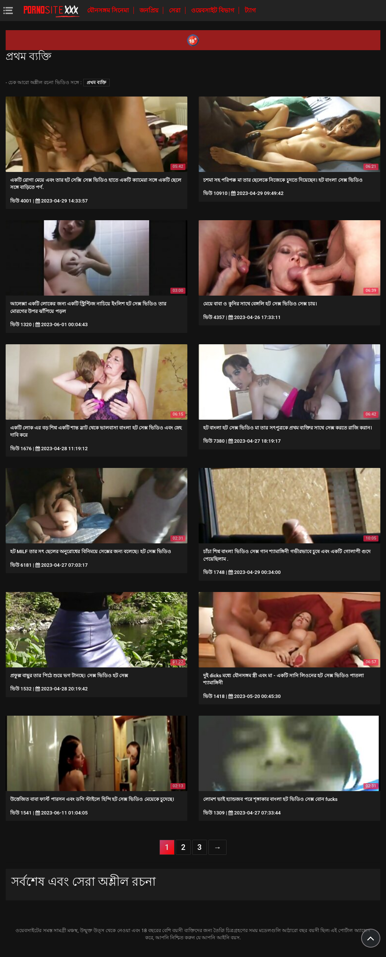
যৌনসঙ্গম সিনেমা (108, 10)
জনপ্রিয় (149, 10)
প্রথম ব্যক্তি (96, 82)
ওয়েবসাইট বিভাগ (213, 10)
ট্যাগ (250, 10)
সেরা (175, 10)
